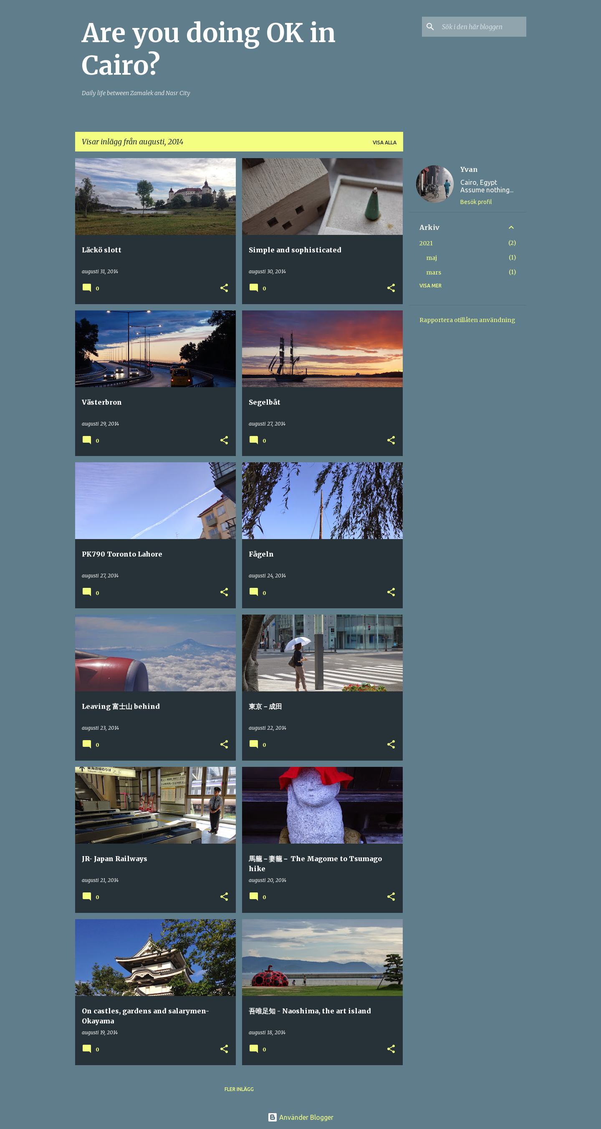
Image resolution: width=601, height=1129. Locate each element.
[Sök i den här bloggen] (482, 27)
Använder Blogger (300, 1117)
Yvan (469, 169)
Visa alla (384, 142)
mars (433, 272)
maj (431, 258)
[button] (224, 288)
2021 (426, 243)
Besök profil (476, 202)
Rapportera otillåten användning (467, 320)
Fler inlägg (239, 1089)
